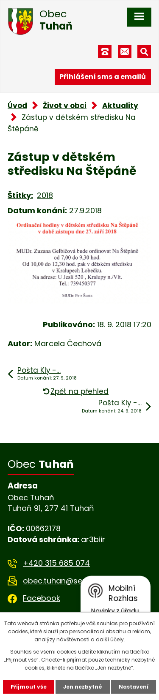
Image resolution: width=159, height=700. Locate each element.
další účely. (110, 639)
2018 (45, 195)
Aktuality (120, 105)
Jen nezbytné (82, 686)
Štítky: (20, 195)
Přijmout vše (29, 686)
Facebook (41, 598)
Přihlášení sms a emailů (102, 76)
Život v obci (64, 105)
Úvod (17, 105)
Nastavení (133, 686)
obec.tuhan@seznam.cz (68, 580)
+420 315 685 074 (56, 563)
